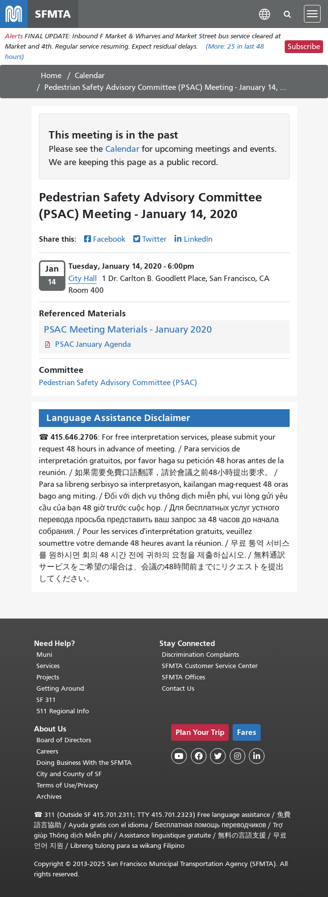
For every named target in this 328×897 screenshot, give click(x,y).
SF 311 (46, 700)
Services (48, 666)
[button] (264, 13)
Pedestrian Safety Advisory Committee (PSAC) (118, 382)
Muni (44, 654)
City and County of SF (69, 774)
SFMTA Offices (183, 677)
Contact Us (178, 688)
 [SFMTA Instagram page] (237, 756)
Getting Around (60, 688)
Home (51, 75)
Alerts (14, 36)
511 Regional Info (62, 711)
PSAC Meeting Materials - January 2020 (128, 329)
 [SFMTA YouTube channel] (179, 756)
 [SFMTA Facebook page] (199, 756)
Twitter (154, 239)
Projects (47, 677)
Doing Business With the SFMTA (84, 762)
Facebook (109, 239)
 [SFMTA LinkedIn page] (256, 756)
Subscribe (304, 46)
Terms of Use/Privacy (67, 785)
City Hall (82, 278)
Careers (47, 751)
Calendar (90, 75)
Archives (48, 796)
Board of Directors (63, 740)
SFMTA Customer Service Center (210, 666)
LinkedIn (198, 239)
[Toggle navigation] (312, 14)
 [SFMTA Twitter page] (218, 756)
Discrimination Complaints (200, 654)
